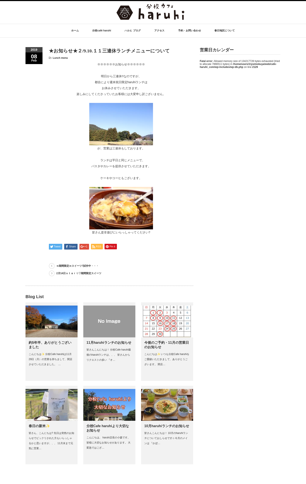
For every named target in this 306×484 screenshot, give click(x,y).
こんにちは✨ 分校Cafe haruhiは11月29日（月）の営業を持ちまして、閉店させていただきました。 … (50, 359)
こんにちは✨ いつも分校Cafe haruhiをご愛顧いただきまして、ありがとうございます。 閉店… (166, 359)
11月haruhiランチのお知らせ (108, 342)
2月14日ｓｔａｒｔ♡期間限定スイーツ (78, 273)
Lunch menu (60, 57)
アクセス (159, 30)
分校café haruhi (101, 30)
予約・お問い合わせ (189, 30)
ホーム (75, 30)
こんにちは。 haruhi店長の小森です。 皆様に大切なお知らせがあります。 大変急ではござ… (108, 442)
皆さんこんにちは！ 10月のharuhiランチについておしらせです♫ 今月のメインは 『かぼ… (166, 438)
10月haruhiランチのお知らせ (166, 426)
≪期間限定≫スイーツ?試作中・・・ (77, 265)
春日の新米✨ (39, 426)
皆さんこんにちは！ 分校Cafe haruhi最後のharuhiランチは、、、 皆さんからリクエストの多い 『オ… (108, 354)
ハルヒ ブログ (132, 30)
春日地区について (224, 30)
